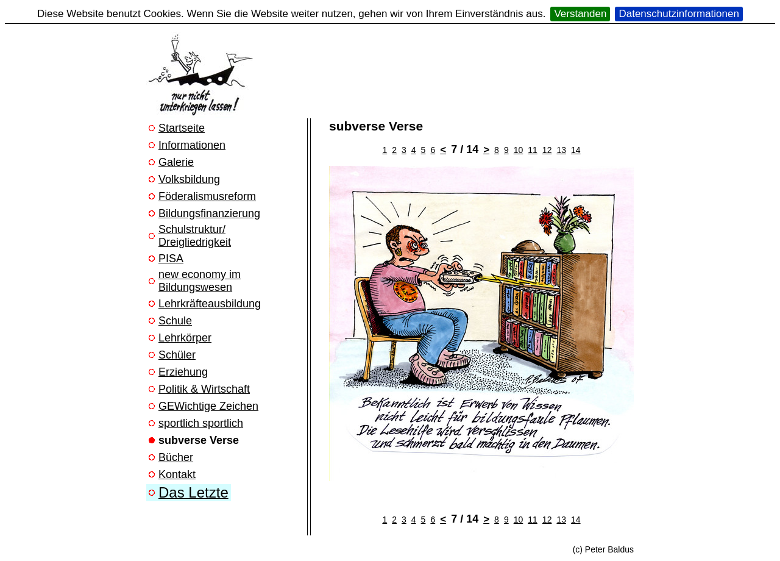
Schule (175, 321)
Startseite (181, 128)
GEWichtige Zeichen (208, 406)
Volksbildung (189, 179)
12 (547, 150)
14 (576, 150)
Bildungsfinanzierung (209, 213)
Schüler (177, 355)
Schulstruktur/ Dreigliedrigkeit (194, 235)
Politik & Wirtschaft (204, 389)
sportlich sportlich (200, 423)
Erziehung (183, 372)
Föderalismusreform (207, 196)
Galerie (176, 162)
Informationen (191, 145)
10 (518, 150)
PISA (170, 258)
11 (532, 150)
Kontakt (177, 474)
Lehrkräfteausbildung (209, 304)
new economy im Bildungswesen (199, 280)
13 (561, 150)
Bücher (175, 457)
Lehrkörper (184, 338)
